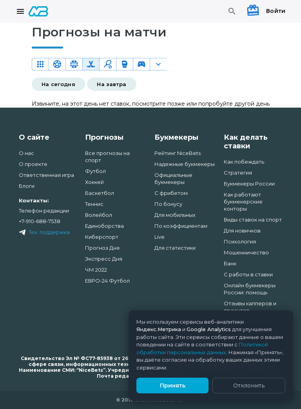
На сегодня (58, 84)
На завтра (111, 84)
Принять (172, 385)
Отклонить (249, 385)
